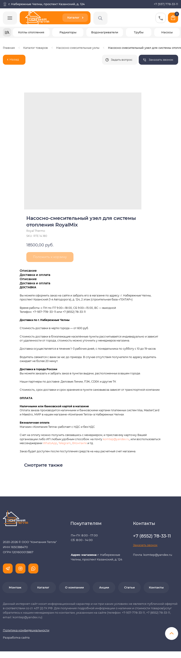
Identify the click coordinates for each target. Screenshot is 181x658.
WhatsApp (50, 443)
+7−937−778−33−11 (44, 311)
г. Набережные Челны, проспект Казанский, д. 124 (46, 4)
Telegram (64, 443)
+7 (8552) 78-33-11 (74, 311)
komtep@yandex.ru (116, 439)
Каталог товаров (35, 47)
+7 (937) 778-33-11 (166, 4)
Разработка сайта (16, 637)
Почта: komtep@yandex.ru (152, 554)
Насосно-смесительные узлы (77, 47)
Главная (9, 47)
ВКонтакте (79, 443)
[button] (158, 60)
